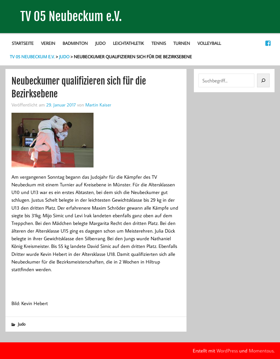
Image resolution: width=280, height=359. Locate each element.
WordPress (227, 351)
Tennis (158, 43)
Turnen (181, 43)
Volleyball (209, 43)
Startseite (23, 43)
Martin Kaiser (98, 105)
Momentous (261, 351)
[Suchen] (263, 80)
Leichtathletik (128, 43)
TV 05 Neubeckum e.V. (71, 16)
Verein (48, 43)
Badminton (75, 43)
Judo (100, 43)
